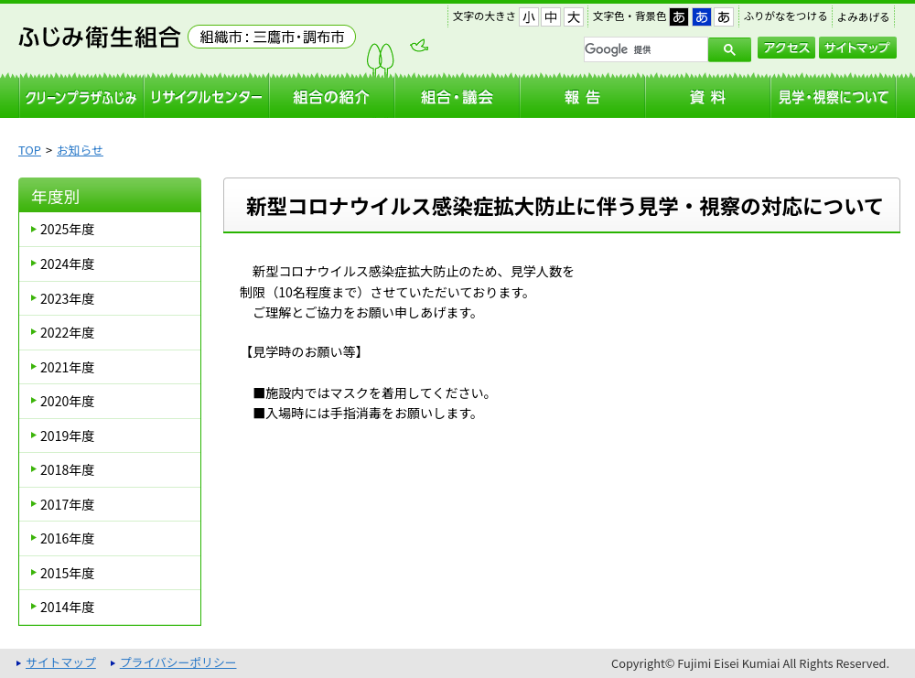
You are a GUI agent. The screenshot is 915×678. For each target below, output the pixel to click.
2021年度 (67, 367)
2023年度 (67, 298)
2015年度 (67, 573)
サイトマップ (858, 48)
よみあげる (863, 16)
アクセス (786, 48)
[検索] (644, 49)
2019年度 (67, 435)
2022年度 (67, 332)
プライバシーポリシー (178, 662)
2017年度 (67, 504)
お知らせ (80, 149)
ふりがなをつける (786, 15)
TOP (29, 149)
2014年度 (67, 606)
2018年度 (67, 469)
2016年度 (67, 538)
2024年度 (67, 263)
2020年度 (67, 401)
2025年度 (67, 229)
